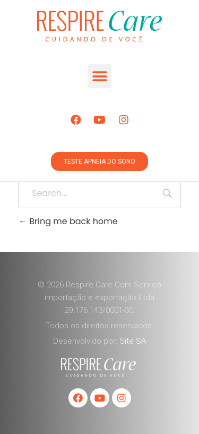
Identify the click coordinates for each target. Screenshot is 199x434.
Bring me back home (68, 221)
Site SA (132, 341)
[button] (99, 76)
